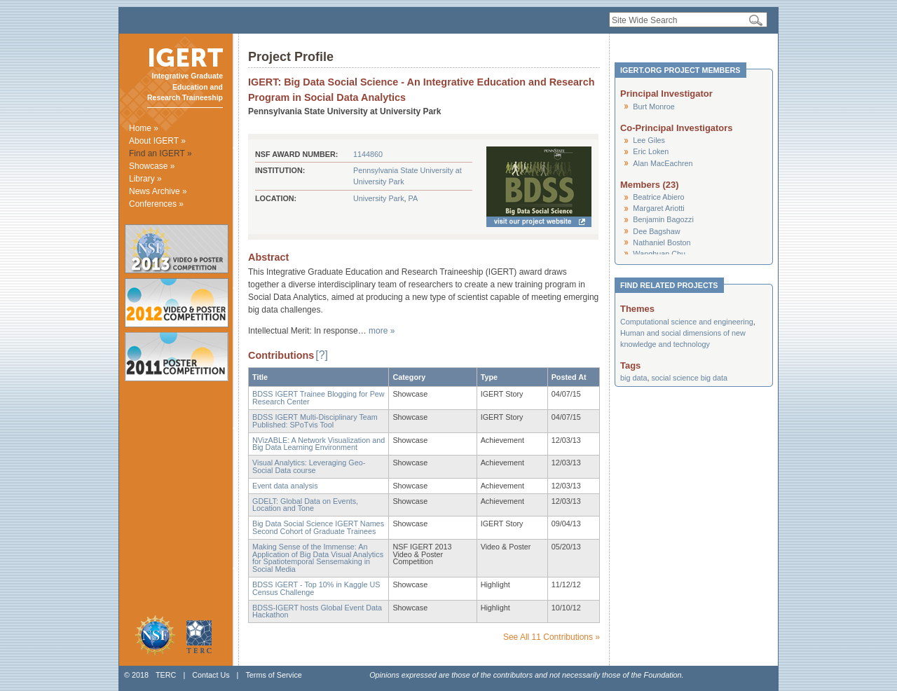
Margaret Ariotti (658, 208)
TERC (166, 675)
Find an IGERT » (160, 153)
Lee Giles (649, 140)
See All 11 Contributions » (551, 637)
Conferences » (156, 204)
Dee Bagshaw (656, 231)
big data (633, 378)
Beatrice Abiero (658, 197)
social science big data (689, 378)
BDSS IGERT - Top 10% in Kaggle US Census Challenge (316, 588)
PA (413, 198)
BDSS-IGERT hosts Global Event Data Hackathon (317, 611)
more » (382, 331)
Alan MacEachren (662, 163)
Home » (143, 128)
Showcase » (151, 166)
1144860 (368, 154)
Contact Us (210, 675)
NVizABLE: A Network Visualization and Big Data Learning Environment (318, 444)
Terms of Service (273, 675)
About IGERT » (157, 141)
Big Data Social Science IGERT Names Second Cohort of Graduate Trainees (318, 527)
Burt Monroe (653, 106)
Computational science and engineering (686, 321)
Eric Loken (651, 151)
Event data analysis (285, 485)
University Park (378, 198)
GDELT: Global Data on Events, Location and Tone (305, 505)
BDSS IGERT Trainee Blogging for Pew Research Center (318, 398)
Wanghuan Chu (659, 253)
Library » (145, 179)
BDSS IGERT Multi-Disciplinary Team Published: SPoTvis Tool (315, 421)
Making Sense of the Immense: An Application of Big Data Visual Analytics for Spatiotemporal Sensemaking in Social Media (317, 557)
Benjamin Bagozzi (663, 219)
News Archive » (158, 191)
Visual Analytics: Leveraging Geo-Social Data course (308, 466)
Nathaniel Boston (661, 242)
